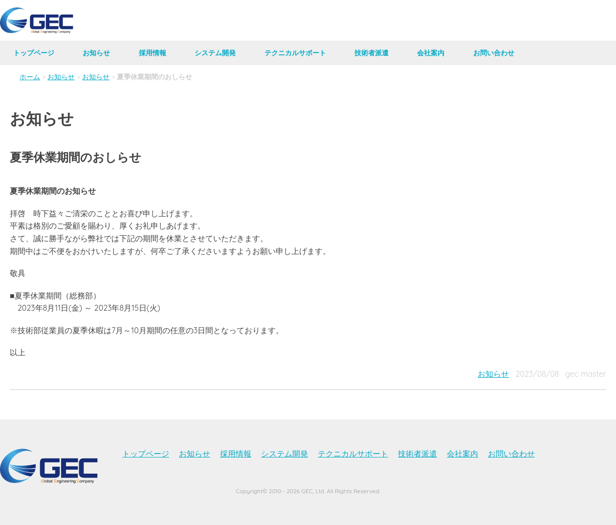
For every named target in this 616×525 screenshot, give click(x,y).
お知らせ (96, 52)
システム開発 (215, 52)
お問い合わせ (493, 52)
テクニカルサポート (295, 52)
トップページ (33, 52)
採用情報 (152, 52)
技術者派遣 (371, 52)
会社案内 (430, 52)
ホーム (30, 76)
